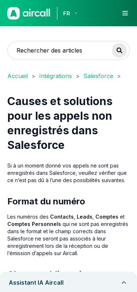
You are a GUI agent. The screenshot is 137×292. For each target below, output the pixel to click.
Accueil (17, 76)
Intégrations (55, 76)
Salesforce (98, 76)
